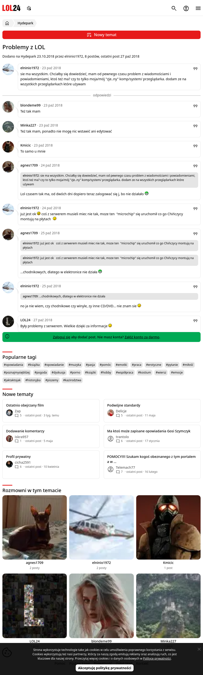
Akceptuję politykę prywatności (104, 668)
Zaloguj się (61, 337)
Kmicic (25, 145)
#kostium (144, 372)
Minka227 (28, 125)
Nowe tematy (17, 394)
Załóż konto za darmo (142, 337)
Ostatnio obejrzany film (25, 405)
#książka (34, 365)
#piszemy (51, 380)
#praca (136, 365)
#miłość (188, 365)
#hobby (106, 372)
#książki (90, 372)
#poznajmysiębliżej (17, 372)
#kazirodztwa (72, 380)
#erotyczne (153, 365)
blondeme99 (30, 105)
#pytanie (172, 365)
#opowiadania (13, 365)
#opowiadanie (54, 365)
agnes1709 (29, 165)
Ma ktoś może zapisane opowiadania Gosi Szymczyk (148, 431)
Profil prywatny (18, 456)
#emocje (177, 372)
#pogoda (40, 372)
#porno (75, 372)
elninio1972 (29, 68)
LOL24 (11, 8)
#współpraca (124, 372)
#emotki (121, 365)
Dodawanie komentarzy (25, 431)
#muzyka (75, 365)
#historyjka (33, 380)
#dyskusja (58, 372)
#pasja (90, 365)
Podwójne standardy (123, 405)
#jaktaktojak (12, 380)
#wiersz (161, 372)
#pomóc (105, 365)
